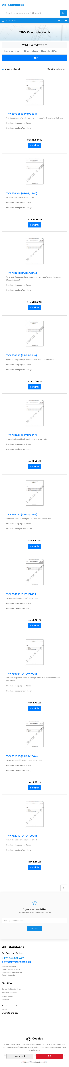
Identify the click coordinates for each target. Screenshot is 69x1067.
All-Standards (13, 5)
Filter (34, 57)
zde (45, 1062)
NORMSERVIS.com (9, 993)
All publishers (7, 996)
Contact (5, 1000)
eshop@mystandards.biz (16, 961)
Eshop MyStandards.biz (11, 989)
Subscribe (34, 928)
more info (34, 145)
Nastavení (20, 1056)
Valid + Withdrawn (33, 45)
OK (49, 1056)
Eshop (4, 1009)
